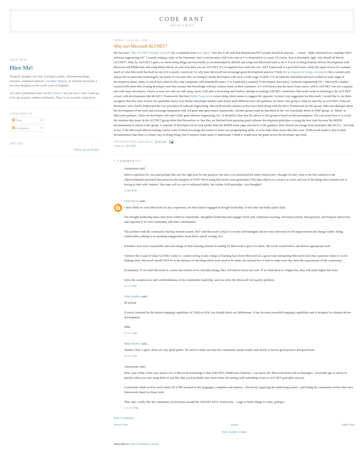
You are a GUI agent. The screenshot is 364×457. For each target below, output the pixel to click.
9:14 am (130, 356)
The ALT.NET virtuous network (150, 52)
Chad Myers (131, 201)
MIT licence (54, 93)
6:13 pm (130, 286)
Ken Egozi (203, 52)
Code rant (182, 19)
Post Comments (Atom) (144, 444)
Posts (17, 120)
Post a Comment (124, 418)
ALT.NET (131, 146)
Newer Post (121, 424)
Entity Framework (201, 96)
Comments (20, 128)
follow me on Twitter (86, 149)
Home (234, 424)
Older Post (348, 424)
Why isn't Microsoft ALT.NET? (140, 46)
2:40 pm (130, 190)
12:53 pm (131, 408)
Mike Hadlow (132, 296)
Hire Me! (21, 67)
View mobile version (234, 432)
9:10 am (130, 333)
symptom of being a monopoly (308, 72)
